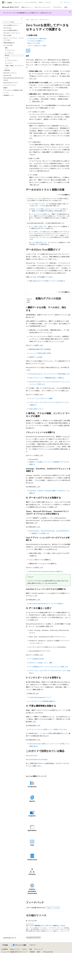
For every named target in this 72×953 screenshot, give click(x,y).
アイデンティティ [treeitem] (10, 50)
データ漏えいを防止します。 (39, 226)
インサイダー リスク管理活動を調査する (42, 701)
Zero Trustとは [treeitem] (8, 28)
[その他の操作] (69, 19)
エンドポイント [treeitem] (9, 53)
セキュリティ (34, 19)
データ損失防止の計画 (36, 659)
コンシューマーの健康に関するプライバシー (13, 952)
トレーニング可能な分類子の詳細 (40, 353)
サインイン (67, 2)
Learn (27, 19)
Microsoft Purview (31, 755)
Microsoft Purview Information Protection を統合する (46, 571)
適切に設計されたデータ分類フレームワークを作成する (47, 281)
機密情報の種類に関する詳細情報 (40, 349)
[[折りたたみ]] (22, 18)
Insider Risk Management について (40, 697)
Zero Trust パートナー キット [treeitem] (12, 33)
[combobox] (12, 22)
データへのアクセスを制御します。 (41, 214)
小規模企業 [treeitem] (7, 70)
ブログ (24, 949)
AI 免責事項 (4, 949)
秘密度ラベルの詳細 (35, 357)
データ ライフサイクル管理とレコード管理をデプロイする (48, 729)
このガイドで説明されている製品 (36, 45)
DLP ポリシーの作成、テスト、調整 (40, 663)
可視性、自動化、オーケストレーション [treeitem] (14, 67)
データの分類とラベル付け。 (38, 204)
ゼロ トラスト (44, 19)
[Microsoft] (3, 2)
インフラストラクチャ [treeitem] (11, 60)
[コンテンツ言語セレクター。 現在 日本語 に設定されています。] (5, 945)
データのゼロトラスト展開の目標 (36, 38)
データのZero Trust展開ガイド (35, 41)
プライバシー (38, 949)
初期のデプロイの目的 (33, 43)
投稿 (30, 949)
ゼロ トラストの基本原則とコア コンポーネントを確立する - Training (45, 925)
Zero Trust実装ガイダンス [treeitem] (11, 25)
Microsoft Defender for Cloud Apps (37, 759)
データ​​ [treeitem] (7, 55)
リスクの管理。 (34, 231)
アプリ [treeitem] (7, 58)
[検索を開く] (61, 2)
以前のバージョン (15, 949)
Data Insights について (36, 409)
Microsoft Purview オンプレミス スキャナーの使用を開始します (49, 374)
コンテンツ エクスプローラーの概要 (40, 398)
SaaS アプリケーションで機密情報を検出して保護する (46, 378)
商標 (38, 952)
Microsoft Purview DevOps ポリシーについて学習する (46, 603)
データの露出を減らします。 (40, 242)
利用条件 (32, 952)
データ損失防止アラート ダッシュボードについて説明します (48, 667)
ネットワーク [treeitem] (8, 63)
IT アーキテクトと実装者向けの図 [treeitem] (13, 90)
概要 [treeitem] (6, 48)
